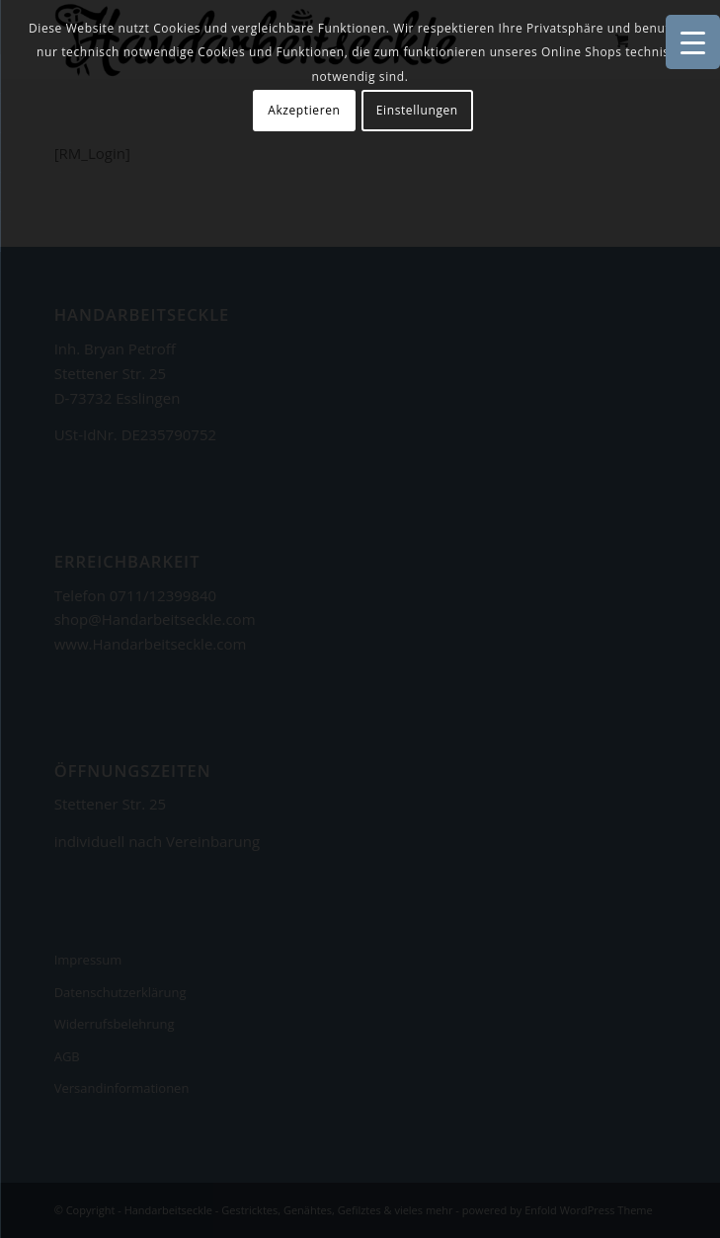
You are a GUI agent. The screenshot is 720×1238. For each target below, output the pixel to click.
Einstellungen (417, 110)
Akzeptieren (304, 110)
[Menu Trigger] (693, 42)
